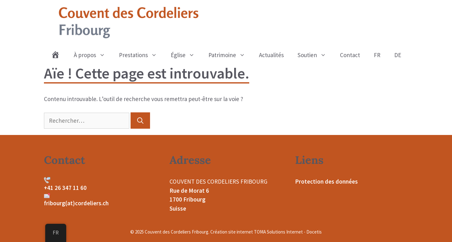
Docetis (314, 232)
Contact (350, 55)
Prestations (141, 55)
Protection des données (326, 181)
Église (186, 55)
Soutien (315, 55)
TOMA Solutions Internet (278, 232)
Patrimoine (230, 55)
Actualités (271, 55)
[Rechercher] (140, 120)
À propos (93, 55)
